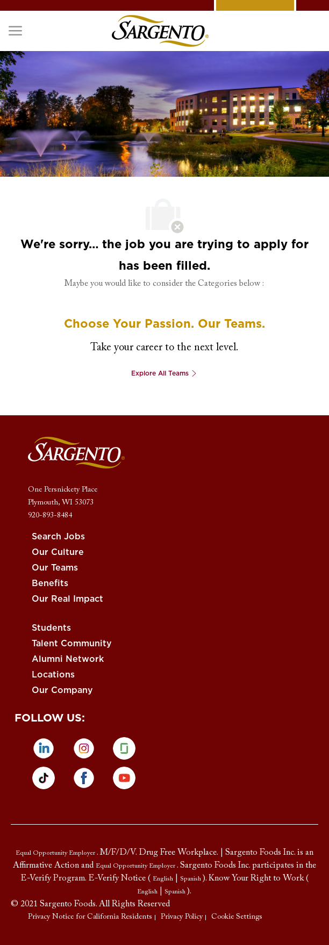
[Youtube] (124, 778)
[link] (160, 31)
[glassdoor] (124, 748)
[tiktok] (43, 778)
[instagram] (84, 748)
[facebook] (84, 778)
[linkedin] (43, 748)
